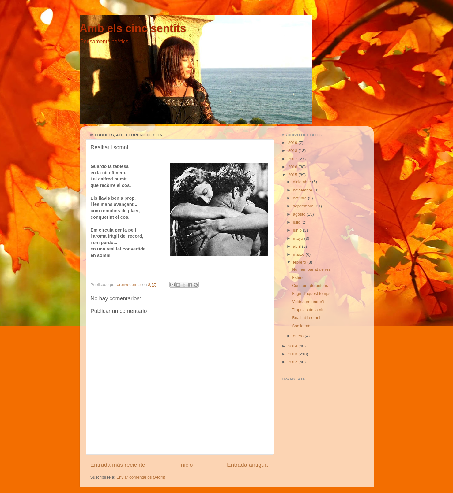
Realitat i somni (306, 317)
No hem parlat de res (311, 269)
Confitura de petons (310, 285)
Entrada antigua (247, 464)
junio (298, 230)
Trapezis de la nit (307, 309)
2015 (293, 174)
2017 (293, 159)
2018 (293, 150)
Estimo (298, 277)
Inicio (186, 464)
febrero (300, 262)
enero (299, 336)
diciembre (302, 182)
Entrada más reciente (117, 464)
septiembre (304, 206)
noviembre (303, 190)
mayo (298, 238)
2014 (293, 346)
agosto (300, 214)
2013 (293, 354)
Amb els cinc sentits (133, 28)
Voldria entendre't (308, 301)
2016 (293, 167)
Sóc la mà (301, 326)
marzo (299, 254)
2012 (293, 362)
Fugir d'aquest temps (311, 293)
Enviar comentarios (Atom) (140, 477)
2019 (293, 142)
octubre (300, 198)
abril (297, 246)
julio (297, 222)
